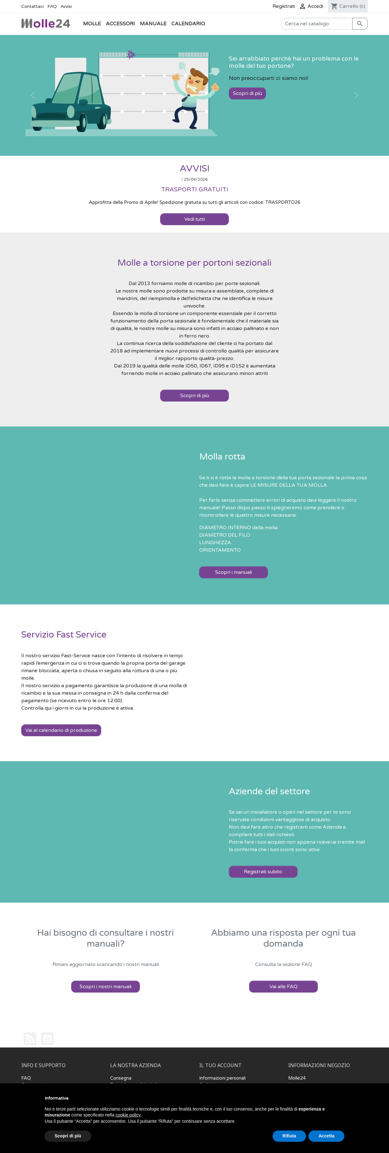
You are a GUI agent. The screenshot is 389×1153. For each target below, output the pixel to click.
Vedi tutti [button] (194, 219)
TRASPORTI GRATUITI (194, 189)
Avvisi (66, 6)
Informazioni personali (222, 1078)
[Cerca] (316, 24)
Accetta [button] (326, 1135)
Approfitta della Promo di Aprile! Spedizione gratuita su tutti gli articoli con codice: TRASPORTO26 (194, 202)
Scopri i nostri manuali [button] (105, 986)
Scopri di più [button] (194, 395)
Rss (30, 1038)
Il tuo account (220, 1065)
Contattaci (32, 6)
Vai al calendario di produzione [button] (61, 730)
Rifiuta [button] (289, 1135)
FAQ (52, 6)
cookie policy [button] (128, 1114)
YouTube (47, 1038)
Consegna (120, 1078)
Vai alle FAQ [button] (283, 986)
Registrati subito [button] (263, 872)
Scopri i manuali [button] (233, 572)
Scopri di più (247, 93)
